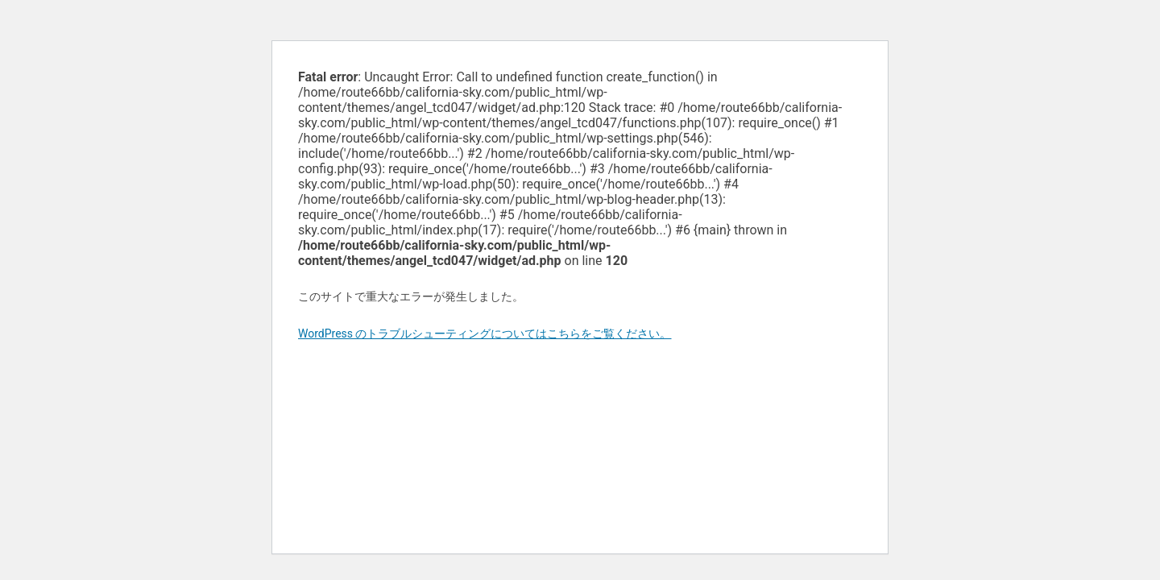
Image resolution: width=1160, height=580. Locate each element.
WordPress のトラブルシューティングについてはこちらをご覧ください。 (485, 333)
